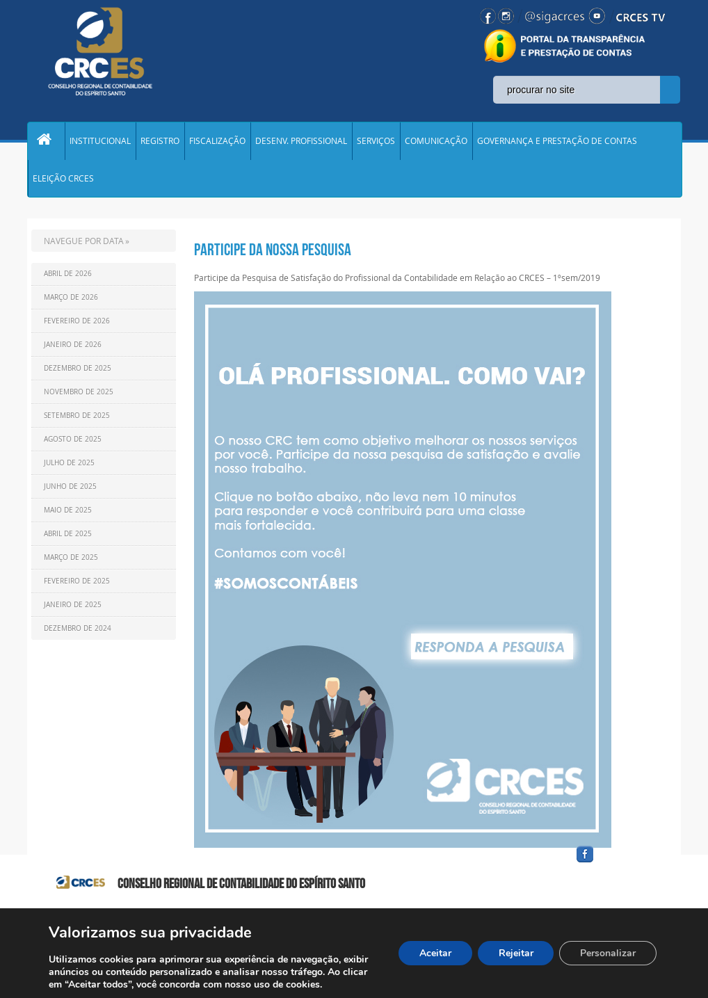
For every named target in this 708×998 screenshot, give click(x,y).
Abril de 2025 (68, 537)
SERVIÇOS (376, 141)
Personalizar (608, 953)
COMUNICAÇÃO (436, 141)
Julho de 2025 (69, 466)
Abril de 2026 (68, 277)
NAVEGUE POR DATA (84, 244)
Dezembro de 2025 (77, 371)
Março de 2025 (71, 560)
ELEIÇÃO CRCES (63, 180)
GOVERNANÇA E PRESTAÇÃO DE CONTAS (557, 141)
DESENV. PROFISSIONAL (301, 141)
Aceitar (435, 953)
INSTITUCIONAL (100, 141)
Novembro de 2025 (78, 395)
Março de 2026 (71, 300)
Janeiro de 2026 (73, 348)
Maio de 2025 (68, 513)
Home (46, 141)
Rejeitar (515, 953)
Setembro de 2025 (77, 419)
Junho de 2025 (70, 489)
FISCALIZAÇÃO (217, 141)
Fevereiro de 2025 (77, 584)
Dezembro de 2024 (77, 631)
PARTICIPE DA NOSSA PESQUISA (272, 253)
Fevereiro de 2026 (77, 324)
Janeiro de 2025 (73, 608)
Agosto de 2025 (73, 442)
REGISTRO (159, 141)
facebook (618, 866)
